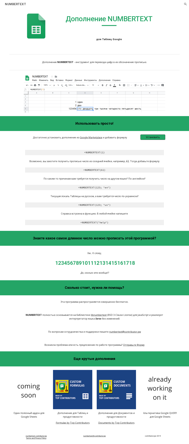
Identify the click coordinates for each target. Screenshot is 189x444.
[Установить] (153, 137)
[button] (185, 4)
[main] (109, 20)
